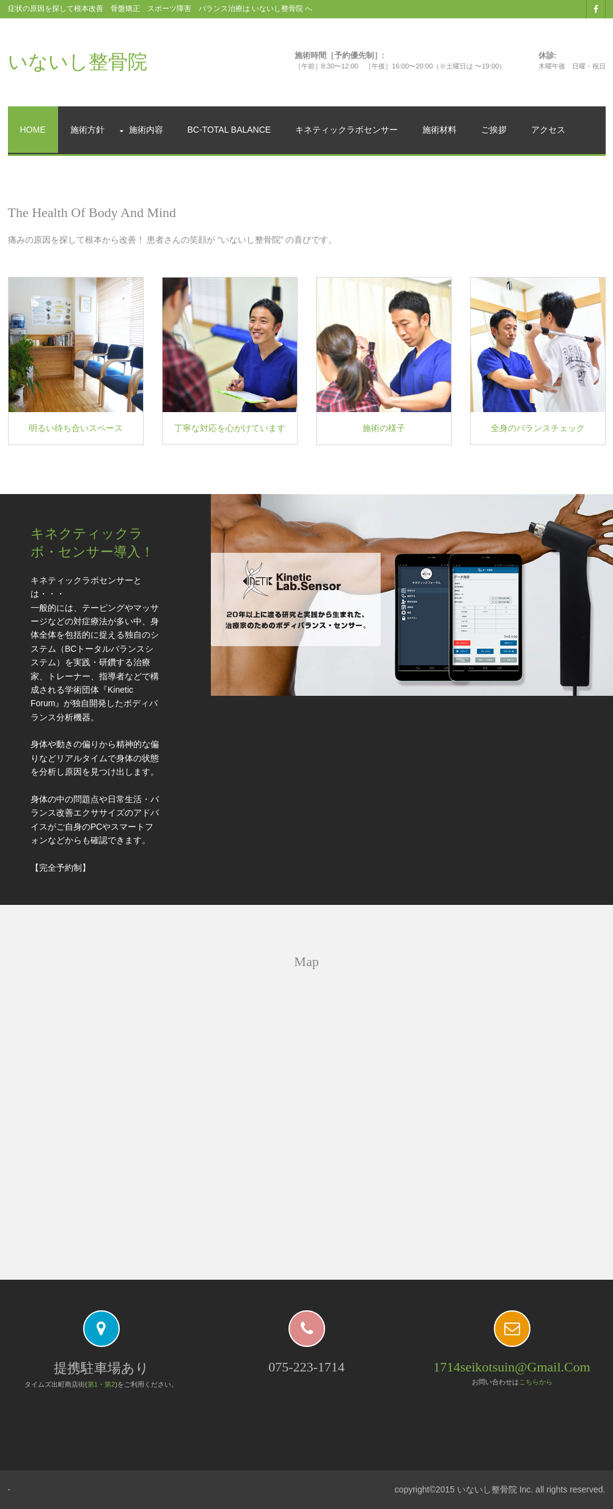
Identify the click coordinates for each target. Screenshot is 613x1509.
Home (33, 130)
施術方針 (87, 130)
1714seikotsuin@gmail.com (511, 1366)
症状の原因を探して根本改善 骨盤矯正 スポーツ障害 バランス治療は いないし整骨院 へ (160, 8)
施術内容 (146, 130)
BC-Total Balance (229, 130)
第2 (110, 1384)
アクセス (548, 130)
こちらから (535, 1381)
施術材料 (439, 130)
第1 (92, 1384)
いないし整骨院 (77, 62)
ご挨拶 (494, 130)
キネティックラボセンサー (346, 130)
